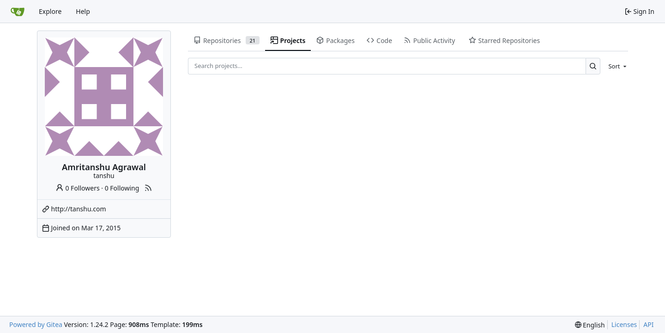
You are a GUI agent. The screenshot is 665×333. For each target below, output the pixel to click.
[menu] (616, 66)
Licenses (624, 324)
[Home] (17, 11)
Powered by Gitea (35, 324)
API (648, 324)
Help (83, 11)
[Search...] (593, 66)
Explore (50, 11)
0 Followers (77, 188)
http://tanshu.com (78, 208)
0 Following (122, 188)
